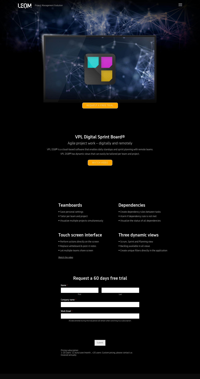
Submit (100, 343)
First (79, 294)
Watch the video (65, 257)
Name (64, 285)
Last (120, 294)
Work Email (66, 311)
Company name (68, 300)
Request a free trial (100, 105)
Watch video (100, 162)
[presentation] (82, 335)
